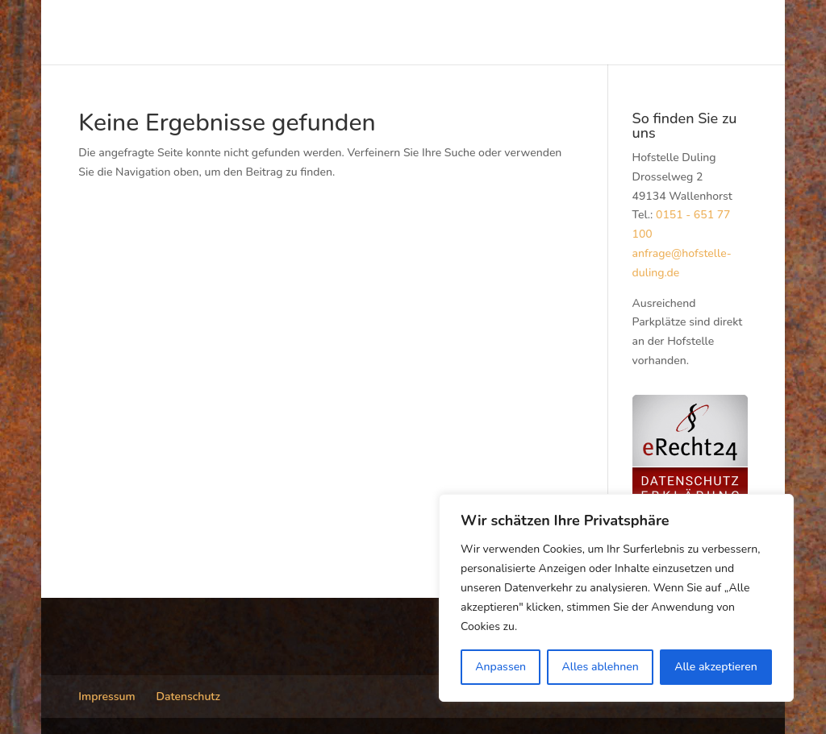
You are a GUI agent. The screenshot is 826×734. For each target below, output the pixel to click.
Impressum (106, 696)
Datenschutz (188, 696)
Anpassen (500, 666)
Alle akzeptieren (715, 666)
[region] (616, 598)
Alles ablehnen (599, 666)
